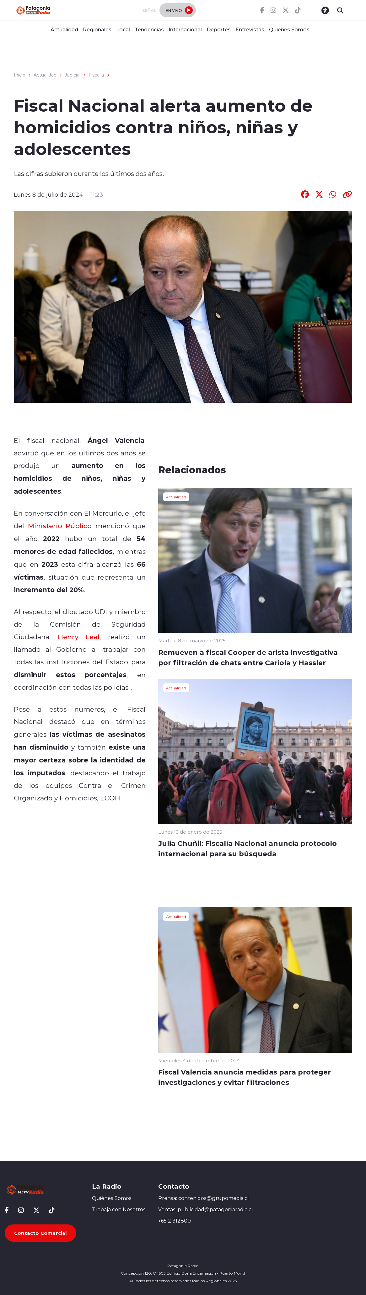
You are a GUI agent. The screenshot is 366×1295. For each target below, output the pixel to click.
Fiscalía (96, 75)
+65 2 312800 (174, 1220)
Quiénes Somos (112, 1198)
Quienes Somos (289, 29)
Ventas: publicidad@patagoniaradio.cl (205, 1209)
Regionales (97, 29)
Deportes (219, 29)
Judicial (72, 75)
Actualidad (64, 29)
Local (123, 29)
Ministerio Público (60, 525)
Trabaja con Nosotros (119, 1209)
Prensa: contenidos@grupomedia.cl (203, 1198)
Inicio (19, 75)
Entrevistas (249, 29)
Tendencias (149, 29)
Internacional (185, 29)
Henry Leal (79, 636)
